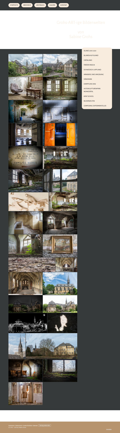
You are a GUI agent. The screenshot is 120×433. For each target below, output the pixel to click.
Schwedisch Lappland (92, 70)
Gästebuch (40, 5)
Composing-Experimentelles (95, 106)
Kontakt (63, 5)
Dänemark (88, 79)
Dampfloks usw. (90, 84)
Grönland (88, 60)
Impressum (11, 425)
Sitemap (35, 425)
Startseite (14, 5)
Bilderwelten (89, 101)
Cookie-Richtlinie (27, 425)
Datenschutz (18, 425)
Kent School (89, 96)
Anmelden (109, 429)
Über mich (27, 5)
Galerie (52, 5)
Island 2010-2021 (90, 51)
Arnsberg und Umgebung (94, 74)
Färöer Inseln (89, 65)
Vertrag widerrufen (44, 425)
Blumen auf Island (91, 55)
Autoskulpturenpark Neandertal (92, 90)
